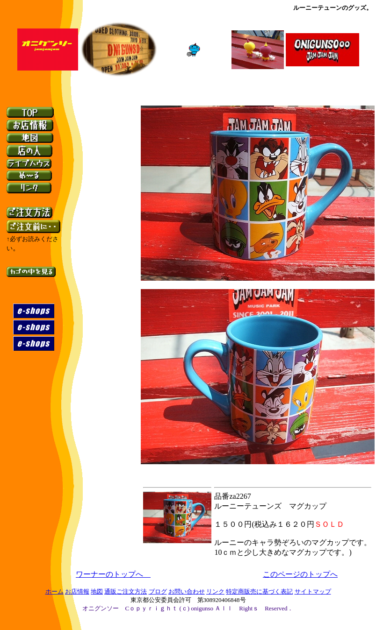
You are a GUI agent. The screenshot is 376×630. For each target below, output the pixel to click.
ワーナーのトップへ (113, 574)
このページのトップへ (300, 574)
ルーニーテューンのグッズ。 (332, 7)
